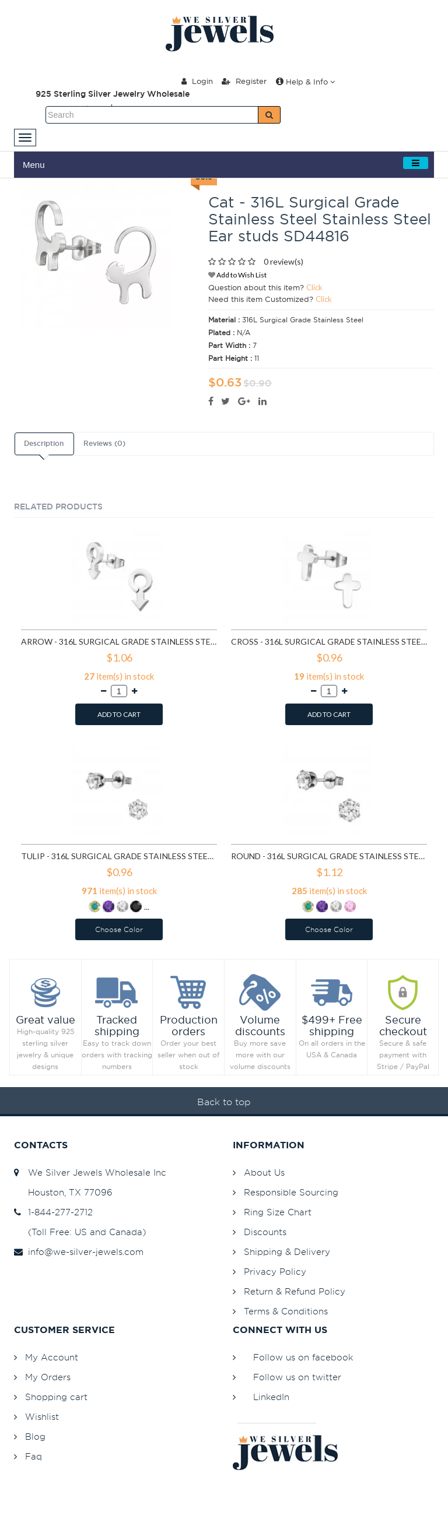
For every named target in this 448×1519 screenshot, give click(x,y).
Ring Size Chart (278, 1212)
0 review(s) (283, 261)
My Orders (48, 1377)
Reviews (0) (104, 443)
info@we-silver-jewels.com (79, 1251)
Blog (35, 1436)
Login (197, 81)
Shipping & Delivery (287, 1251)
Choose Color (119, 929)
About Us (264, 1172)
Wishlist (42, 1416)
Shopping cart (56, 1396)
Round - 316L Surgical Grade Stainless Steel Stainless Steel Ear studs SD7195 (329, 856)
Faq (33, 1456)
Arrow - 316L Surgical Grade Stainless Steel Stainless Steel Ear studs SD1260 (119, 641)
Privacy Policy (275, 1271)
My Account (51, 1357)
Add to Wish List (237, 274)
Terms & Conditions (286, 1311)
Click (314, 287)
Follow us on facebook (303, 1357)
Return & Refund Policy (294, 1291)
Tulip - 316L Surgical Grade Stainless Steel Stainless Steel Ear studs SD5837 (119, 856)
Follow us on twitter (297, 1377)
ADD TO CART (119, 714)
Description (44, 443)
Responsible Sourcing (291, 1192)
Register (244, 81)
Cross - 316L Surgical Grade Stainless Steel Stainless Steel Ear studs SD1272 (329, 641)
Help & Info (305, 81)
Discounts (265, 1231)
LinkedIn (271, 1396)
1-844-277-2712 (53, 1212)
